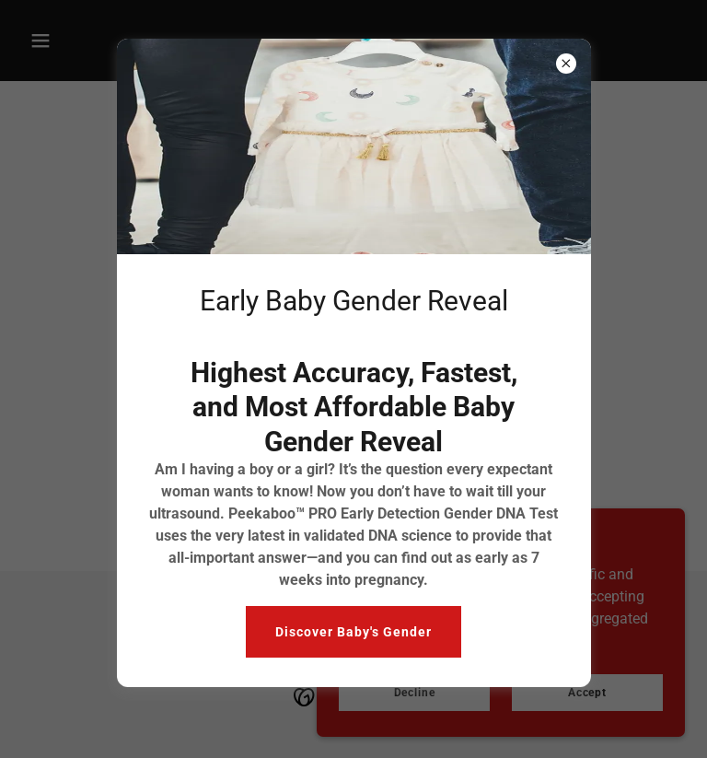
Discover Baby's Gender (353, 631)
